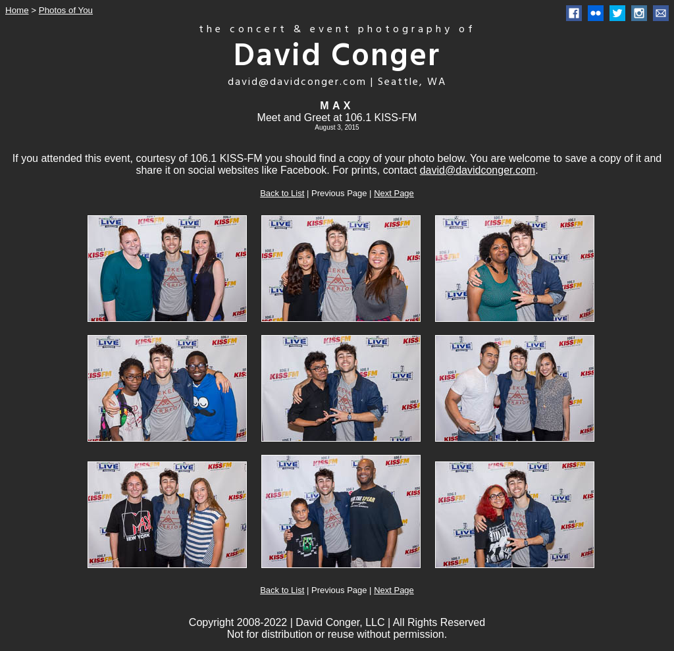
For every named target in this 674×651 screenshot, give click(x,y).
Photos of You (66, 10)
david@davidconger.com (477, 170)
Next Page (394, 193)
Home (17, 10)
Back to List (282, 193)
